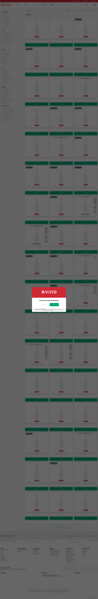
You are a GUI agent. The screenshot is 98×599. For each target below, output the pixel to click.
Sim (54, 304)
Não (44, 304)
